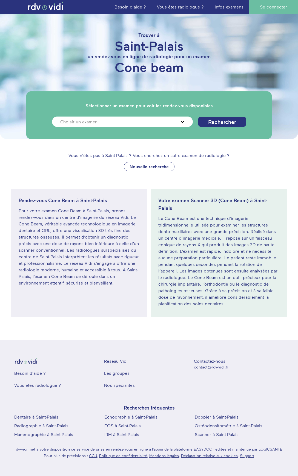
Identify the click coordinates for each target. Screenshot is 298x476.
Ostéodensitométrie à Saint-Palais (228, 425)
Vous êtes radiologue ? (37, 385)
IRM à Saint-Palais (121, 434)
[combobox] (61, 121)
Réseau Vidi (116, 361)
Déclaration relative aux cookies (209, 455)
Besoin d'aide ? (30, 373)
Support (247, 455)
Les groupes (117, 373)
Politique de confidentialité (123, 455)
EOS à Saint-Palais (122, 425)
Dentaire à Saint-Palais (36, 416)
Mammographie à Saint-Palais (43, 434)
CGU (93, 455)
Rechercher (222, 121)
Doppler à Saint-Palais (217, 416)
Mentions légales (164, 455)
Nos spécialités (119, 385)
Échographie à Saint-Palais (130, 416)
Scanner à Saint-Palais (217, 434)
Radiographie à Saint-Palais (41, 425)
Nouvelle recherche (149, 166)
